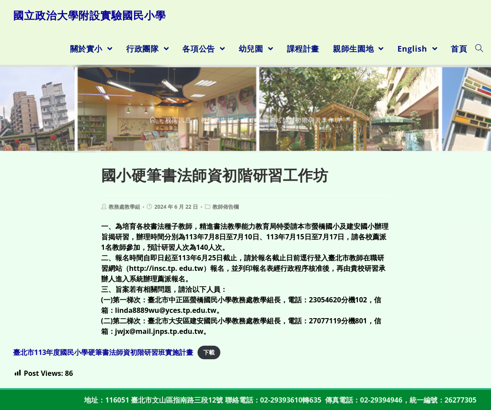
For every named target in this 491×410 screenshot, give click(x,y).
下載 (209, 353)
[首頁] (153, 120)
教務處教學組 (124, 206)
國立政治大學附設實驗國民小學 (89, 15)
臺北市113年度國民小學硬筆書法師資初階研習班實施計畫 (103, 352)
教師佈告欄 (225, 206)
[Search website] (479, 48)
